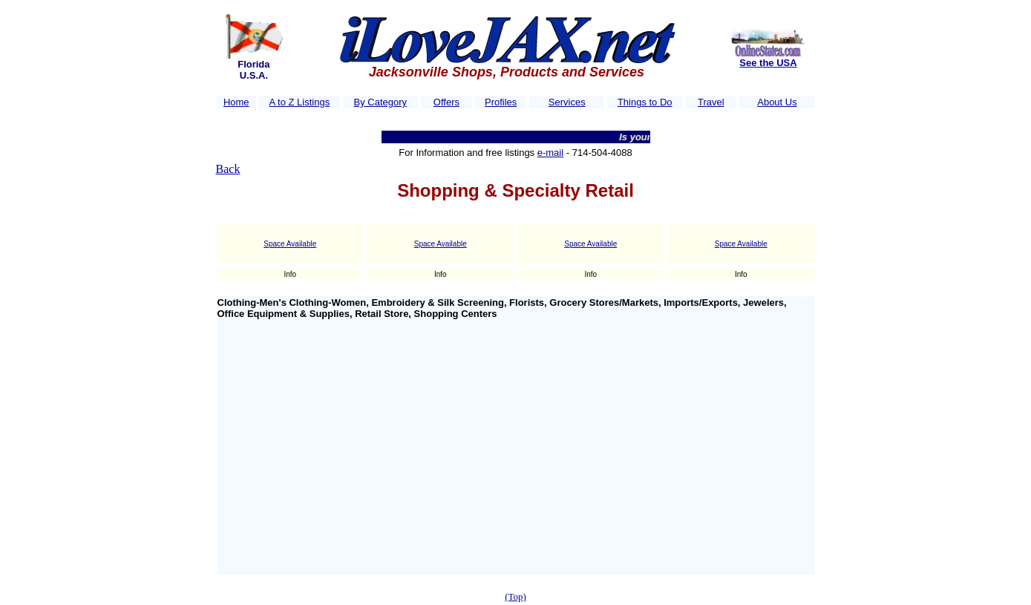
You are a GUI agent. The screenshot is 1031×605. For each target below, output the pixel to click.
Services (567, 102)
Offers (446, 102)
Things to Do (645, 102)
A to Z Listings (299, 102)
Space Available (290, 244)
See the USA (767, 62)
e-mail (550, 152)
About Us (776, 102)
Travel (711, 102)
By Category (381, 102)
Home (236, 102)
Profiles (501, 102)
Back (228, 169)
